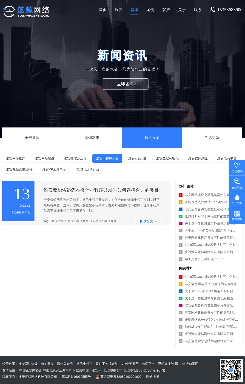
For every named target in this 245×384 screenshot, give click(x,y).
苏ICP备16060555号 (76, 376)
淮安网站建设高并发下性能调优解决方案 (209, 312)
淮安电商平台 (226, 158)
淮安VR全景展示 (54, 169)
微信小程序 (58, 221)
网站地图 (152, 376)
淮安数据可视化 (167, 158)
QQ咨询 (237, 200)
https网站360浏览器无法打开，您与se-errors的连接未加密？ (209, 245)
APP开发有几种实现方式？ (201, 259)
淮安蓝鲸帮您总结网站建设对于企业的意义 (209, 341)
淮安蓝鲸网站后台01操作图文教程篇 (208, 284)
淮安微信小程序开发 (103, 221)
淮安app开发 (137, 158)
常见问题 (211, 138)
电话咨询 (237, 167)
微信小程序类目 (78, 221)
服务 (118, 10)
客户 (166, 10)
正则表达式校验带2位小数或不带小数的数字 (209, 202)
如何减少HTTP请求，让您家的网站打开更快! (209, 327)
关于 (182, 10)
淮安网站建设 (44, 158)
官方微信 (237, 216)
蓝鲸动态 (92, 138)
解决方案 (152, 138)
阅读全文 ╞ (148, 221)
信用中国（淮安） (89, 370)
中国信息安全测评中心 (59, 370)
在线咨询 (237, 183)
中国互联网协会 (30, 370)
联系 (198, 10)
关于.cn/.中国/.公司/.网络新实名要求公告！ (209, 291)
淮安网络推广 (15, 158)
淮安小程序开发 (107, 158)
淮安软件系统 (198, 158)
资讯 (134, 10)
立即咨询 (127, 84)
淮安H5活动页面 (87, 169)
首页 (103, 10)
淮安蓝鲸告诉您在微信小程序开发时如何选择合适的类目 (101, 190)
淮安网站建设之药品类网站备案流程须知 (209, 195)
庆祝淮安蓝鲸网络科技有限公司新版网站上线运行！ (209, 252)
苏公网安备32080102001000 (121, 376)
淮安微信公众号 (75, 158)
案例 (150, 10)
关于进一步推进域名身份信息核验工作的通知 (209, 298)
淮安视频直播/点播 (19, 169)
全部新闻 (32, 138)
